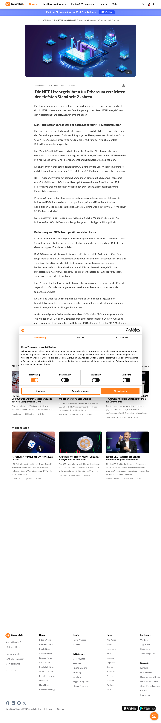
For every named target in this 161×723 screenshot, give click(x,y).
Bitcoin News (45, 640)
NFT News (47, 20)
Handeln (76, 644)
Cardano (110, 658)
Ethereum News (46, 644)
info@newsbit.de (12, 647)
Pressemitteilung (47, 690)
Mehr (115, 4)
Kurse (102, 4)
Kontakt (144, 668)
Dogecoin (111, 662)
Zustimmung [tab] (39, 338)
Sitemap (60, 709)
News (32, 4)
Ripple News (44, 649)
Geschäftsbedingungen (150, 686)
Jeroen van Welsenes (113, 478)
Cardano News (45, 653)
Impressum (145, 695)
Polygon (110, 676)
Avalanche (111, 685)
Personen (77, 663)
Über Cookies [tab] (121, 338)
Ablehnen (40, 391)
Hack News (44, 685)
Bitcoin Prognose (80, 686)
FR (11, 671)
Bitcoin (110, 644)
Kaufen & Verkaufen (81, 4)
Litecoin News (45, 658)
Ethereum (111, 649)
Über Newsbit (146, 672)
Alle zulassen (120, 391)
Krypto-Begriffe (80, 668)
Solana (110, 667)
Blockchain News (46, 667)
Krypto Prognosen (81, 681)
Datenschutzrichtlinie (150, 677)
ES (15, 671)
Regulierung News (47, 676)
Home (37, 20)
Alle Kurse (111, 640)
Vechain (110, 680)
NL (6, 671)
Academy (77, 672)
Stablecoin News (46, 671)
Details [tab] (80, 338)
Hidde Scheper (40, 85)
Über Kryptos (79, 659)
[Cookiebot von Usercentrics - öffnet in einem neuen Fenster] (128, 330)
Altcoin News (45, 662)
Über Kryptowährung (53, 4)
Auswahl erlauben (80, 391)
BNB (109, 690)
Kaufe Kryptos (79, 640)
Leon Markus (16, 478)
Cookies (144, 690)
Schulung (77, 677)
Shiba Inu (111, 671)
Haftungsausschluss (149, 681)
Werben (144, 640)
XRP (109, 653)
